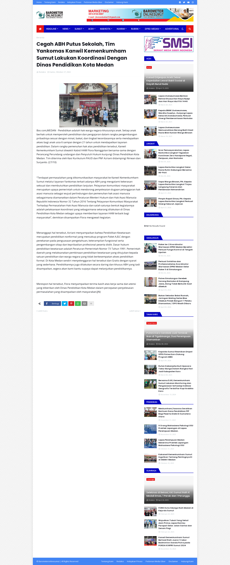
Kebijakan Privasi (74, 2)
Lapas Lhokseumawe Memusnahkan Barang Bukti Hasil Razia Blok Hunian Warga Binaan (175, 130)
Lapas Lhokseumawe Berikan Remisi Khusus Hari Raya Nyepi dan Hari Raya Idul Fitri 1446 (174, 99)
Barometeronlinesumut (49, 561)
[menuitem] (40, 29)
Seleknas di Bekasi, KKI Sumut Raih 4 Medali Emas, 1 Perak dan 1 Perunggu (168, 494)
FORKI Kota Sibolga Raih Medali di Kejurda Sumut (175, 509)
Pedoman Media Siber (93, 2)
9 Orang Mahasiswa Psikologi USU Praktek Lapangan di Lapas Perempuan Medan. (175, 428)
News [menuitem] (65, 28)
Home (39, 2)
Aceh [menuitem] (91, 28)
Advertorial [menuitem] (172, 28)
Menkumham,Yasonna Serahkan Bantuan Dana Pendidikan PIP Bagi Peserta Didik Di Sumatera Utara (175, 412)
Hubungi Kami (122, 2)
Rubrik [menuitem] (134, 28)
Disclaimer (109, 2)
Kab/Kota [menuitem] (105, 28)
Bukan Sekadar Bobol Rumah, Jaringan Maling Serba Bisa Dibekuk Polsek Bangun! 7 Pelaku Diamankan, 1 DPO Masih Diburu (175, 299)
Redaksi (61, 2)
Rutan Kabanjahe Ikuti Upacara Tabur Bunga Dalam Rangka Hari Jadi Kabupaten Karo (175, 369)
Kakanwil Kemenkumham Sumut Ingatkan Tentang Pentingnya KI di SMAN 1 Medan (175, 457)
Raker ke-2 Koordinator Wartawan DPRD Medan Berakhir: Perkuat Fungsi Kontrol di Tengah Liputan (175, 248)
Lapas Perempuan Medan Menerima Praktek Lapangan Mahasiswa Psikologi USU (173, 443)
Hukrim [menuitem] (121, 28)
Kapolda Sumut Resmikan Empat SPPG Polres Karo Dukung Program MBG (175, 354)
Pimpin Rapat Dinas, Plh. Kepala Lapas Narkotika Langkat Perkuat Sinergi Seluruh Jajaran (175, 201)
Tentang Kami (50, 2)
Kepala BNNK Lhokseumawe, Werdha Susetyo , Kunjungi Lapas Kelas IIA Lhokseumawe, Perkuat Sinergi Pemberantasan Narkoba (175, 114)
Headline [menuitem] (51, 28)
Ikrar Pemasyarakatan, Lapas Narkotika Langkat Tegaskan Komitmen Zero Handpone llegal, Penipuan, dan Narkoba (175, 154)
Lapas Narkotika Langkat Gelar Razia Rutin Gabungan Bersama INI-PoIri (175, 170)
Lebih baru (43, 311)
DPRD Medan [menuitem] (152, 28)
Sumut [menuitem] (78, 28)
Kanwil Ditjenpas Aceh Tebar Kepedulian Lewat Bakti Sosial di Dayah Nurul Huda (165, 81)
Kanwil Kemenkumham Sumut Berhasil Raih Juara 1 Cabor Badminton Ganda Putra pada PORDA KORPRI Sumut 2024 (174, 541)
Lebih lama (134, 311)
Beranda (40, 37)
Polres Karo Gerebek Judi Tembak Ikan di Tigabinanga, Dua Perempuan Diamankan (168, 336)
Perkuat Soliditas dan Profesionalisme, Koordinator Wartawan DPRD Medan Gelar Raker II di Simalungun (173, 265)
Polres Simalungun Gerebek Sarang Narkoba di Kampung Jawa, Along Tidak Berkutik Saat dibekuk (175, 282)
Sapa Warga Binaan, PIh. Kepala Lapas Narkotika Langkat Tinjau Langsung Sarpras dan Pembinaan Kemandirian (175, 185)
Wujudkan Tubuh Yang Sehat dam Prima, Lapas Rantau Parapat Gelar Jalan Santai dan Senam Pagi (175, 524)
